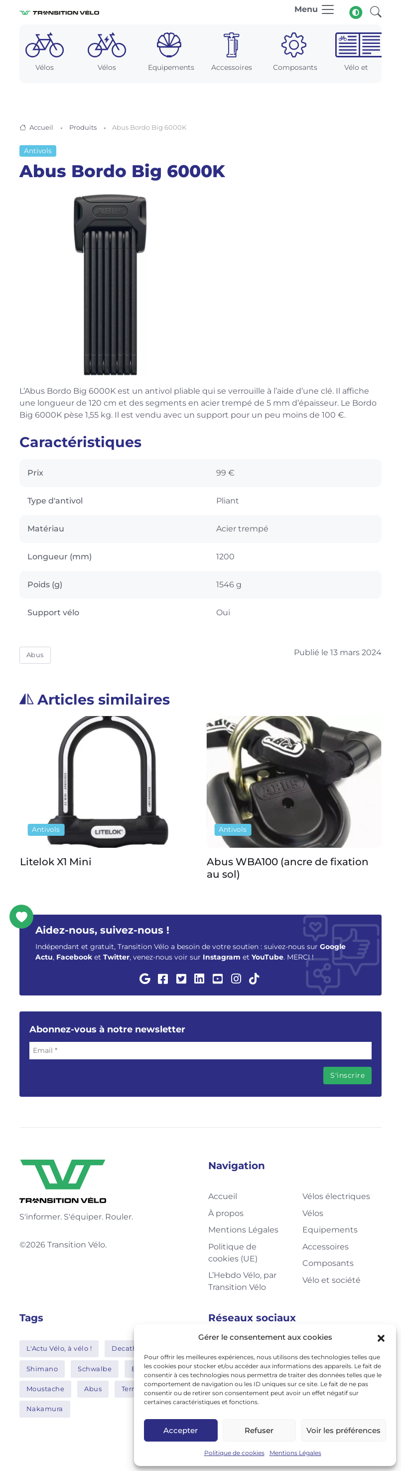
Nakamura (44, 1409)
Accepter (180, 1430)
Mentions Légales (295, 1453)
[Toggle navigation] (314, 12)
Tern (129, 1389)
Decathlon (130, 1348)
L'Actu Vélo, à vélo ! (59, 1348)
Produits (83, 127)
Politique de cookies (234, 1453)
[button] (381, 1337)
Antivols (38, 151)
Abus (35, 655)
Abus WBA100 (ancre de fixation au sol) (288, 868)
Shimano (42, 1369)
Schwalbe (95, 1369)
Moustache (45, 1389)
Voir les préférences (343, 1430)
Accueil (41, 127)
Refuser (259, 1430)
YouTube (267, 957)
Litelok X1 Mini (55, 862)
